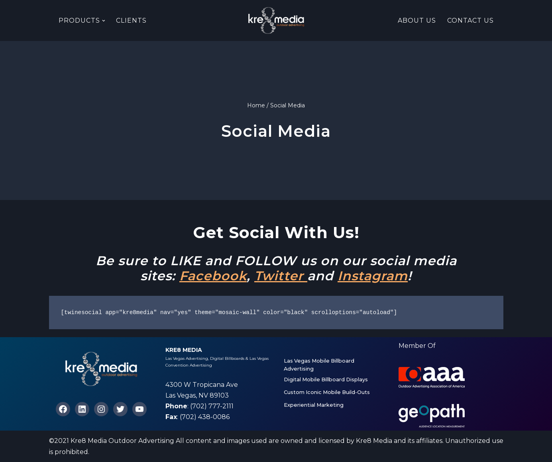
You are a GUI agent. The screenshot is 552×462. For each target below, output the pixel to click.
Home (256, 105)
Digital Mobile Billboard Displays (326, 379)
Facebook (213, 275)
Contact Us (470, 20)
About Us (417, 20)
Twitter (280, 275)
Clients (131, 20)
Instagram (373, 275)
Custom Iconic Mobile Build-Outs (327, 392)
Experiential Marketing (314, 405)
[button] (103, 20)
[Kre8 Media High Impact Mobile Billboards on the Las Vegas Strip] (276, 20)
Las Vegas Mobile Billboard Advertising (319, 365)
